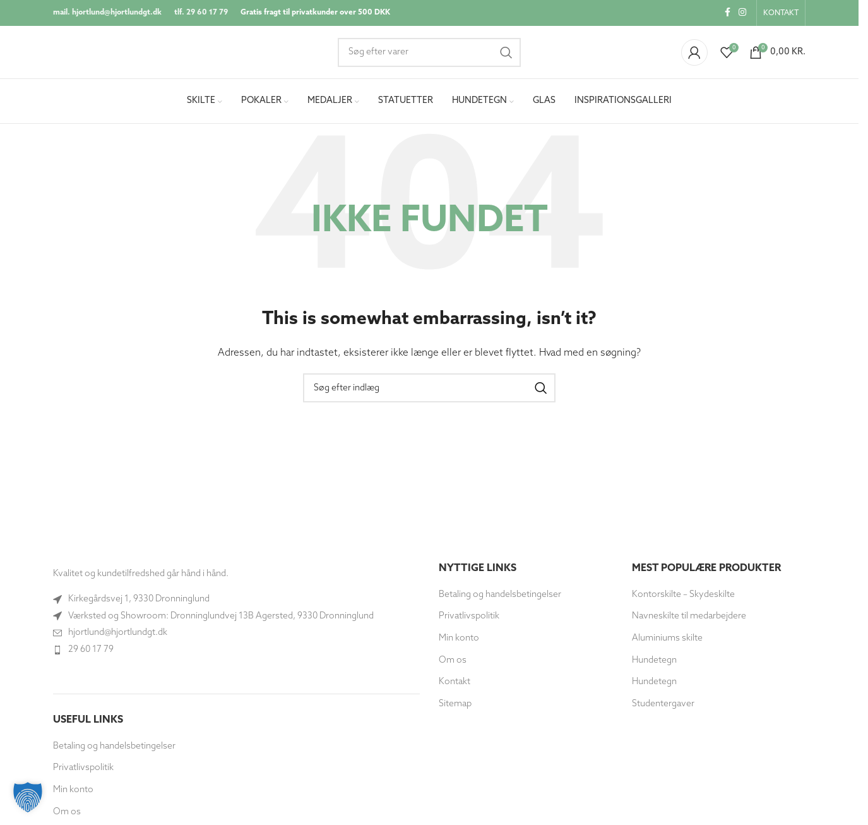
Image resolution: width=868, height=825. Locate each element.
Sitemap (455, 708)
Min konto (73, 795)
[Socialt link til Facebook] (727, 13)
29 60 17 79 (91, 654)
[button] (28, 797)
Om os (67, 816)
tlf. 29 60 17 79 (201, 13)
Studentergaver (663, 708)
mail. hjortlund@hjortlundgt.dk (107, 13)
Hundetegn (654, 665)
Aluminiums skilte (667, 643)
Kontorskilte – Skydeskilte (683, 599)
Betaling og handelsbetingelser (114, 751)
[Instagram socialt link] (742, 13)
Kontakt (454, 687)
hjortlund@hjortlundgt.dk (117, 637)
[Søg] (429, 54)
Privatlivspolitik (83, 773)
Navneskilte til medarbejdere (689, 621)
